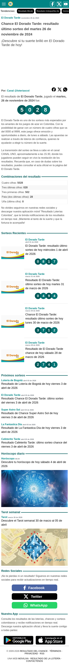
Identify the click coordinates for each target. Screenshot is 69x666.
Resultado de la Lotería (45, 658)
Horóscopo (7, 458)
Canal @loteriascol (18, 90)
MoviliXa (23, 658)
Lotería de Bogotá (12, 380)
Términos (55, 651)
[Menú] (3, 4)
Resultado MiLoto (25, 11)
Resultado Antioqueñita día (48, 11)
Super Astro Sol (10, 409)
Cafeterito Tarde (10, 439)
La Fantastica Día (11, 424)
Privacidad (31, 653)
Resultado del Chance (34, 651)
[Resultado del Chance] (10, 4)
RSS (42, 653)
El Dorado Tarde (10, 17)
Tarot (4, 517)
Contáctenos (34, 661)
